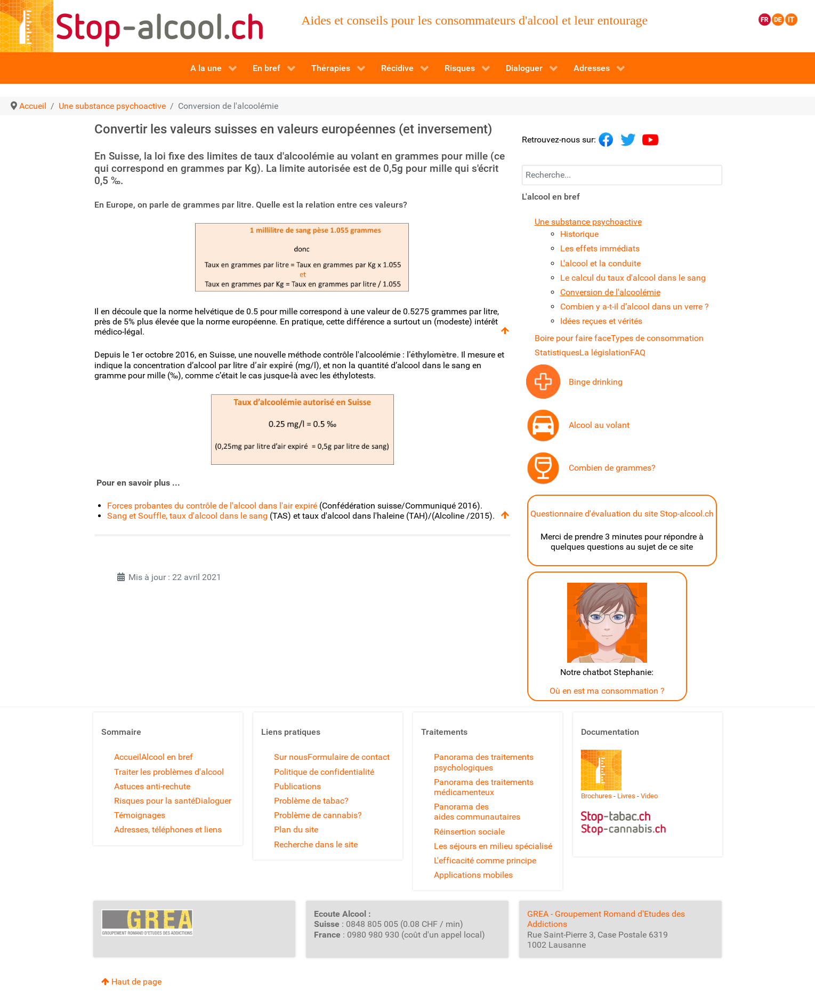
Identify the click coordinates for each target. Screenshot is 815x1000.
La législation (604, 352)
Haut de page (131, 982)
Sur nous (291, 757)
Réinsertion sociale (469, 832)
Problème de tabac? (311, 801)
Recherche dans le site (316, 844)
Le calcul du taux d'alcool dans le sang (633, 278)
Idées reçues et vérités (601, 321)
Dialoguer (213, 801)
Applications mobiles (473, 875)
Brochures (596, 796)
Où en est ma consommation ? (607, 691)
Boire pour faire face (573, 338)
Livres (626, 796)
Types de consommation (657, 338)
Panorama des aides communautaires (477, 811)
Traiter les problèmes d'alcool (169, 772)
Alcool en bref (167, 757)
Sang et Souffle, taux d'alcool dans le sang (187, 516)
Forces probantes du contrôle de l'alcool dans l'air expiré (212, 506)
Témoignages (139, 815)
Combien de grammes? (612, 468)
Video (649, 796)
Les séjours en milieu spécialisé (493, 846)
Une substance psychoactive (588, 222)
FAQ (637, 352)
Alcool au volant (599, 425)
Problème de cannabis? (318, 815)
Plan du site (296, 829)
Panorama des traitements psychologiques (484, 762)
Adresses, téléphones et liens (168, 829)
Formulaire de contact (349, 757)
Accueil (127, 757)
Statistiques (557, 352)
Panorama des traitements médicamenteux (484, 787)
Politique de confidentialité (324, 772)
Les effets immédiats (600, 248)
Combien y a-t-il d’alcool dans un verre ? (634, 306)
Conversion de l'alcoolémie (610, 292)
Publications (297, 786)
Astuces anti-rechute (152, 786)
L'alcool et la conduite (600, 263)
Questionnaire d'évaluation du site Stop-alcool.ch (622, 514)
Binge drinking (596, 382)
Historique (579, 234)
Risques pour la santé (154, 801)
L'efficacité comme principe (485, 860)
